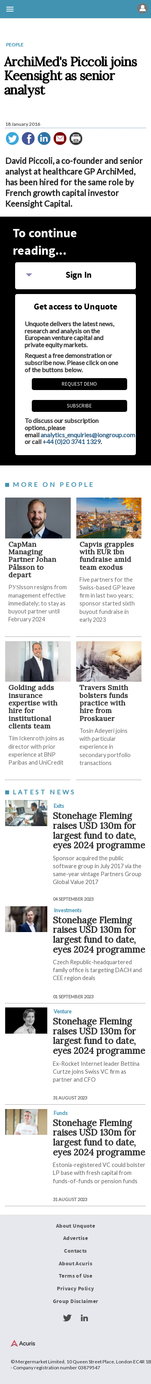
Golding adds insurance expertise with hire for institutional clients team (32, 706)
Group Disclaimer (76, 1301)
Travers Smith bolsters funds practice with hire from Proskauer (103, 703)
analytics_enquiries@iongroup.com (88, 434)
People (14, 45)
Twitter (67, 1318)
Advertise (75, 1238)
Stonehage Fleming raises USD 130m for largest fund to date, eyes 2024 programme (99, 830)
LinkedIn (84, 1318)
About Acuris (75, 1264)
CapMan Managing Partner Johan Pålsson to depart (32, 559)
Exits (59, 806)
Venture (63, 1011)
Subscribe (79, 406)
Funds (61, 1113)
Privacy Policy (75, 1289)
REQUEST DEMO (79, 384)
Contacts (75, 1251)
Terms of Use (75, 1276)
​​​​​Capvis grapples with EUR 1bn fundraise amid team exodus (106, 556)
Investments (67, 910)
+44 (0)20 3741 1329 (72, 441)
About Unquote (75, 1226)
